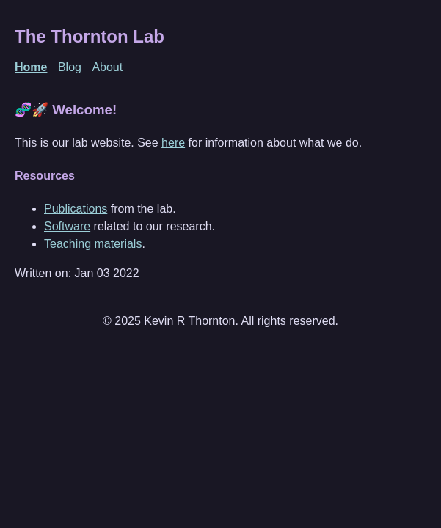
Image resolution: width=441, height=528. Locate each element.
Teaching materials (93, 244)
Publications (75, 208)
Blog (69, 67)
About (107, 67)
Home (31, 67)
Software (67, 226)
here (173, 142)
